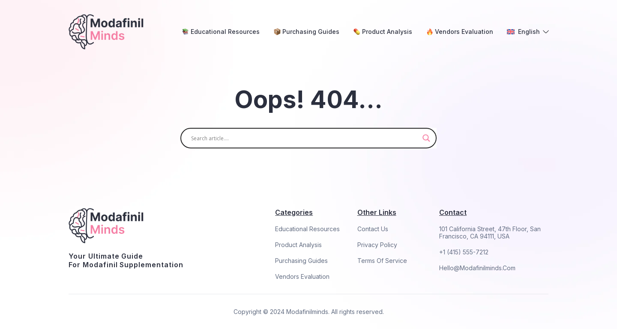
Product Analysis (298, 244)
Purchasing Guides (301, 260)
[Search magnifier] (426, 138)
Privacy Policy (377, 244)
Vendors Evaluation (302, 276)
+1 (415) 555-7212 (463, 252)
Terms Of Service (382, 260)
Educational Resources (307, 228)
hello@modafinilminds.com (477, 268)
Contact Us (372, 228)
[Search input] (304, 138)
